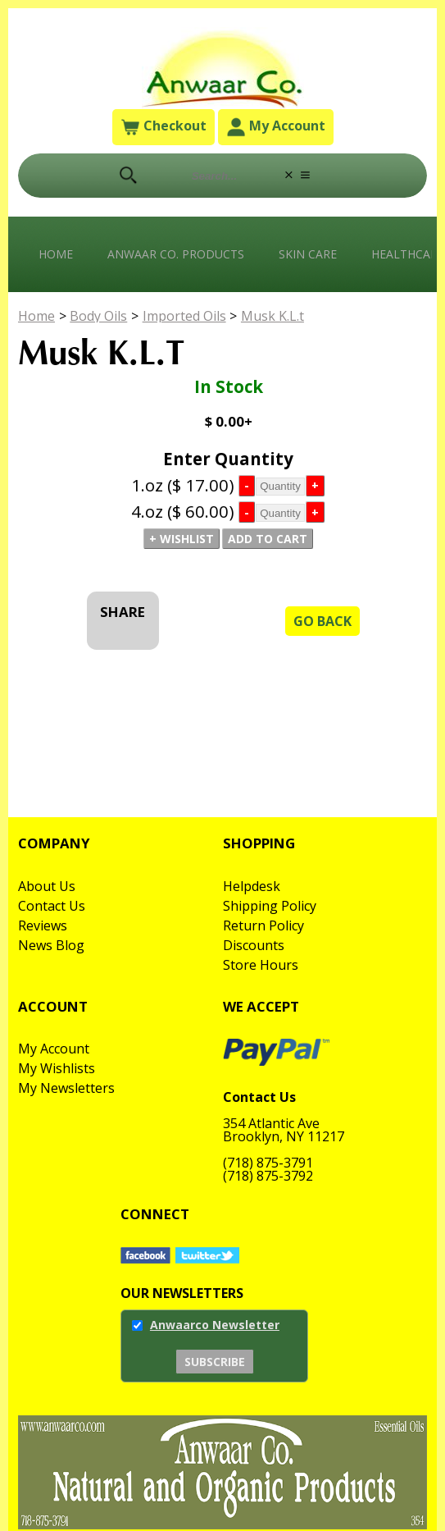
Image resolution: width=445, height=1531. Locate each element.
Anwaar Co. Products (175, 254)
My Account (275, 127)
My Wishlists (56, 1068)
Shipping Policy (269, 906)
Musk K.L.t (272, 316)
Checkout (163, 127)
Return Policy (263, 925)
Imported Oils (184, 316)
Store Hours (260, 965)
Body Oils (98, 316)
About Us (46, 886)
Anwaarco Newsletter (214, 1324)
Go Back (322, 621)
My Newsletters (66, 1088)
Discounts (253, 945)
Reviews (42, 925)
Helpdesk (251, 886)
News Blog (51, 945)
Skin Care (308, 254)
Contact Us (51, 906)
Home (56, 254)
